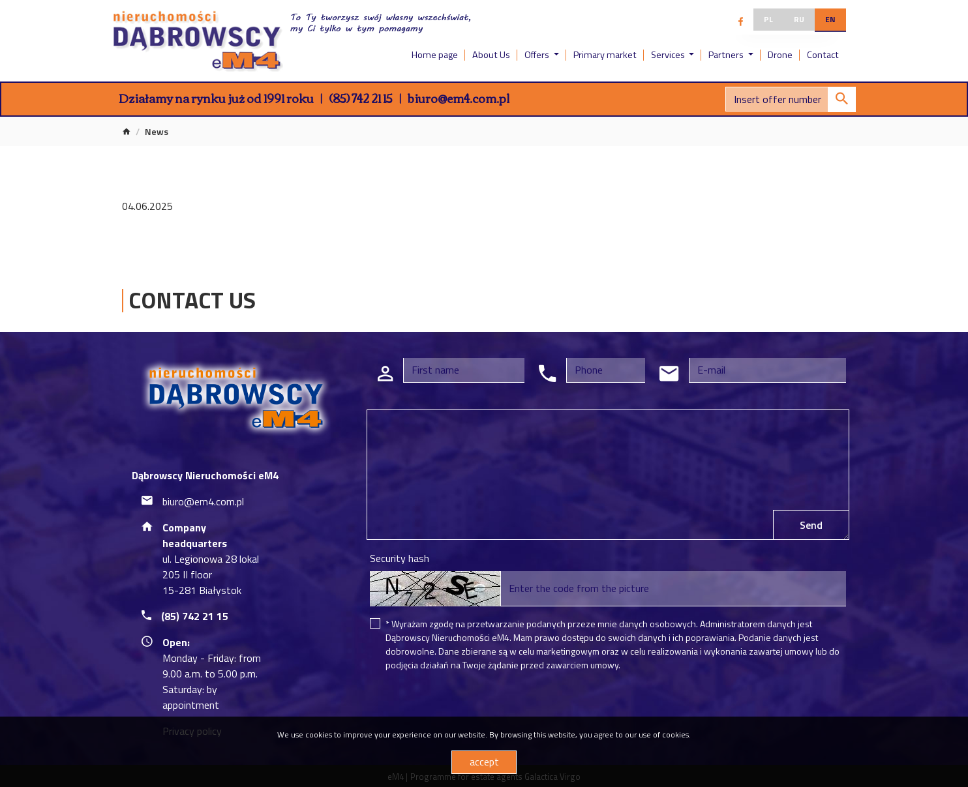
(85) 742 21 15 (361, 97)
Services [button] (669, 55)
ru (799, 19)
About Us (491, 55)
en (830, 19)
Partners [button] (727, 55)
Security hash (399, 558)
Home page (435, 55)
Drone (780, 55)
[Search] (790, 99)
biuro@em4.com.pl (458, 97)
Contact (823, 55)
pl (768, 19)
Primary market (605, 55)
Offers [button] (537, 55)
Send (811, 525)
